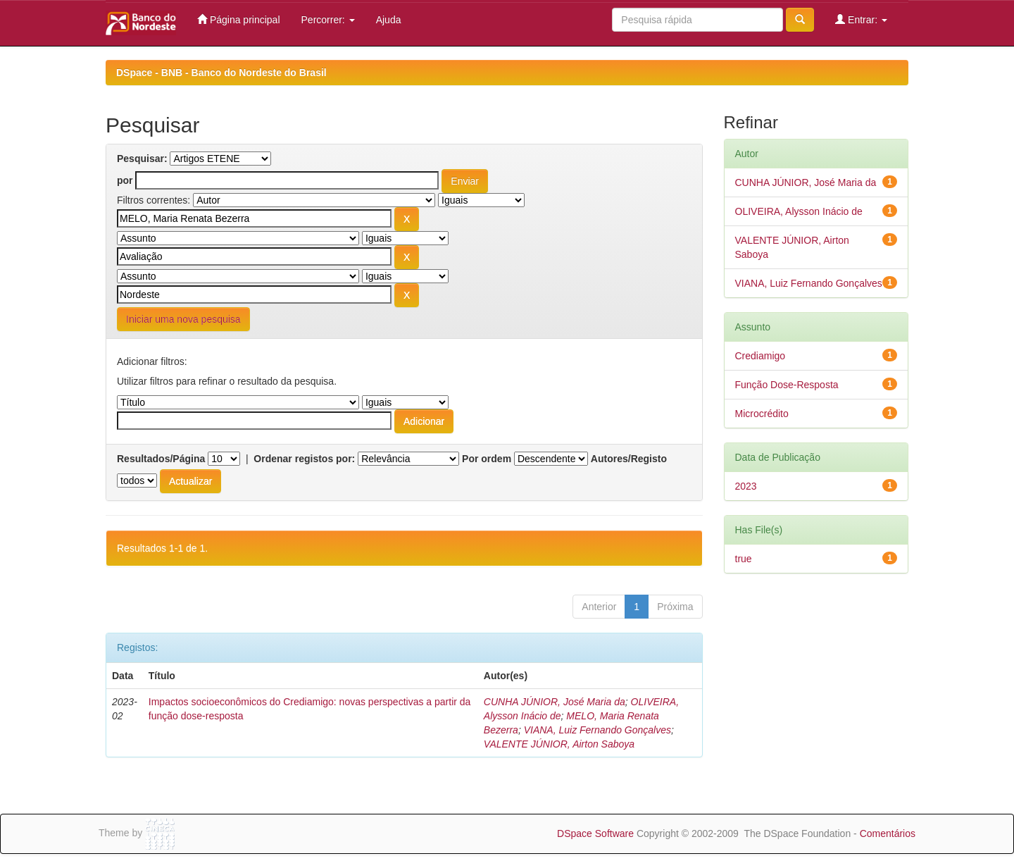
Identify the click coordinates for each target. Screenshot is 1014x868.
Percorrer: (328, 19)
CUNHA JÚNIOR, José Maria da (554, 701)
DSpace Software (595, 833)
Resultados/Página (161, 458)
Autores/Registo (629, 458)
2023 (746, 486)
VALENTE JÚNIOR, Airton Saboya (559, 744)
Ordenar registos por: (304, 458)
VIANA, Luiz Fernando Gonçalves (597, 730)
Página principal (238, 19)
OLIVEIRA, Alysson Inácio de (799, 211)
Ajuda (388, 19)
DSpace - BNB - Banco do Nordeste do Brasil (221, 72)
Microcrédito (762, 413)
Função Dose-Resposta (787, 384)
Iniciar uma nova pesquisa (183, 319)
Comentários (887, 833)
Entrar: (861, 19)
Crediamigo (760, 355)
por (125, 180)
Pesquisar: (142, 158)
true (743, 558)
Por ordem (486, 458)
